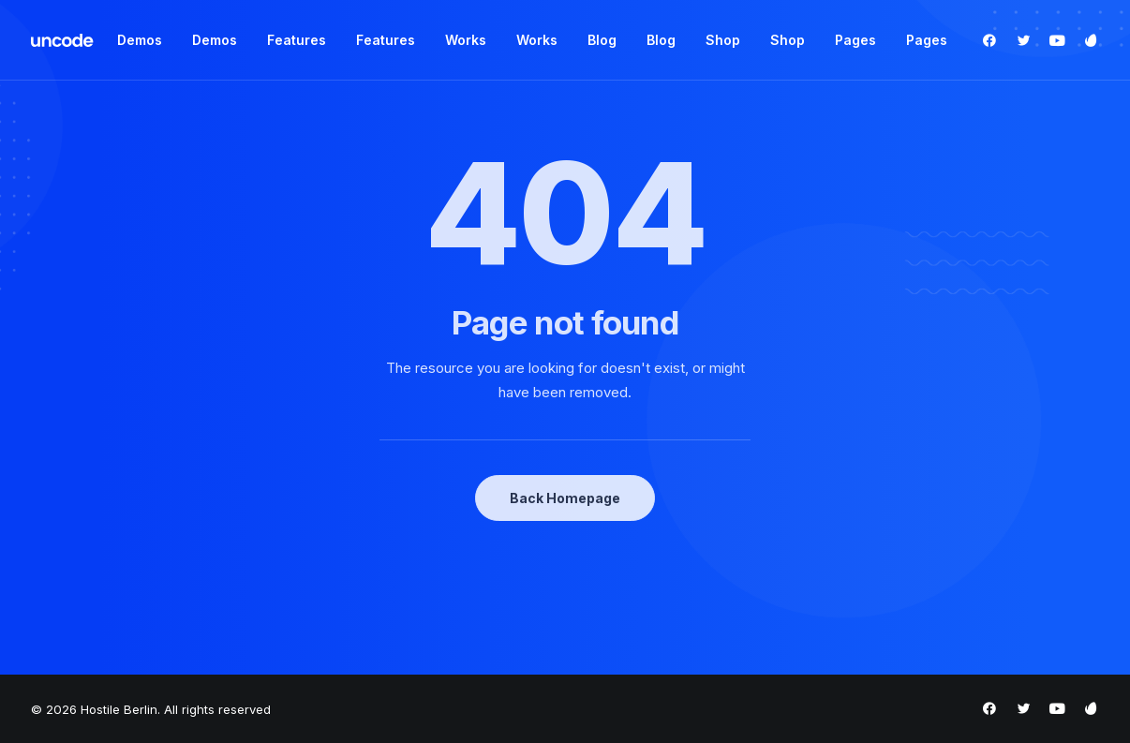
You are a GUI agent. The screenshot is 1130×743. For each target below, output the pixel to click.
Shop (723, 40)
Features (296, 40)
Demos (139, 40)
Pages (855, 40)
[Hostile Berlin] (63, 40)
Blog (602, 40)
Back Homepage (565, 498)
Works (465, 40)
